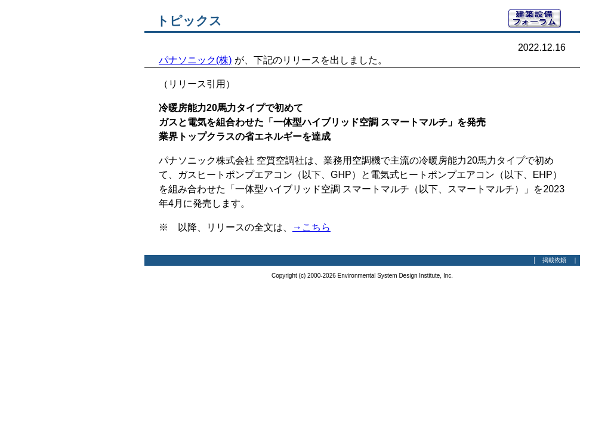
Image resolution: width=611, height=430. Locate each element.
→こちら (311, 227)
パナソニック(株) (195, 60)
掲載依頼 (554, 260)
